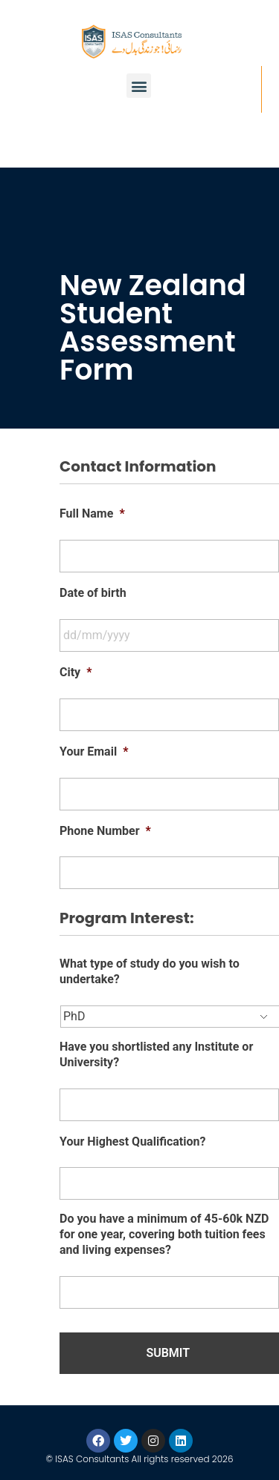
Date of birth (93, 593)
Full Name (92, 513)
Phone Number (105, 831)
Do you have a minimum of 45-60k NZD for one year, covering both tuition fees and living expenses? (164, 1234)
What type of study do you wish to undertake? (150, 971)
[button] (138, 85)
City (76, 672)
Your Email (94, 751)
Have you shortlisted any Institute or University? (156, 1054)
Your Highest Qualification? (132, 1141)
